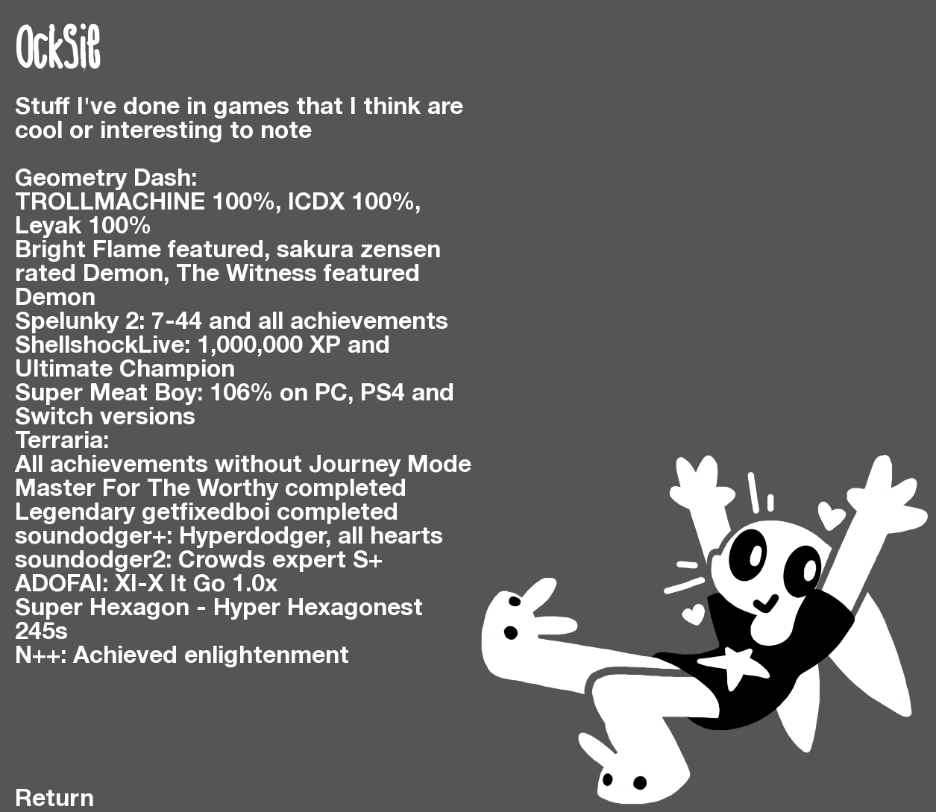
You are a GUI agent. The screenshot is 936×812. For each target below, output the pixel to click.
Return (54, 800)
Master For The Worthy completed (210, 489)
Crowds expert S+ (280, 561)
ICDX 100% (351, 203)
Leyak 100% (83, 227)
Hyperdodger (252, 537)
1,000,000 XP (269, 346)
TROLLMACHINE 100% (145, 203)
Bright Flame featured (139, 251)
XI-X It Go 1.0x (196, 585)
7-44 (176, 322)
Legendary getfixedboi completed (206, 513)
